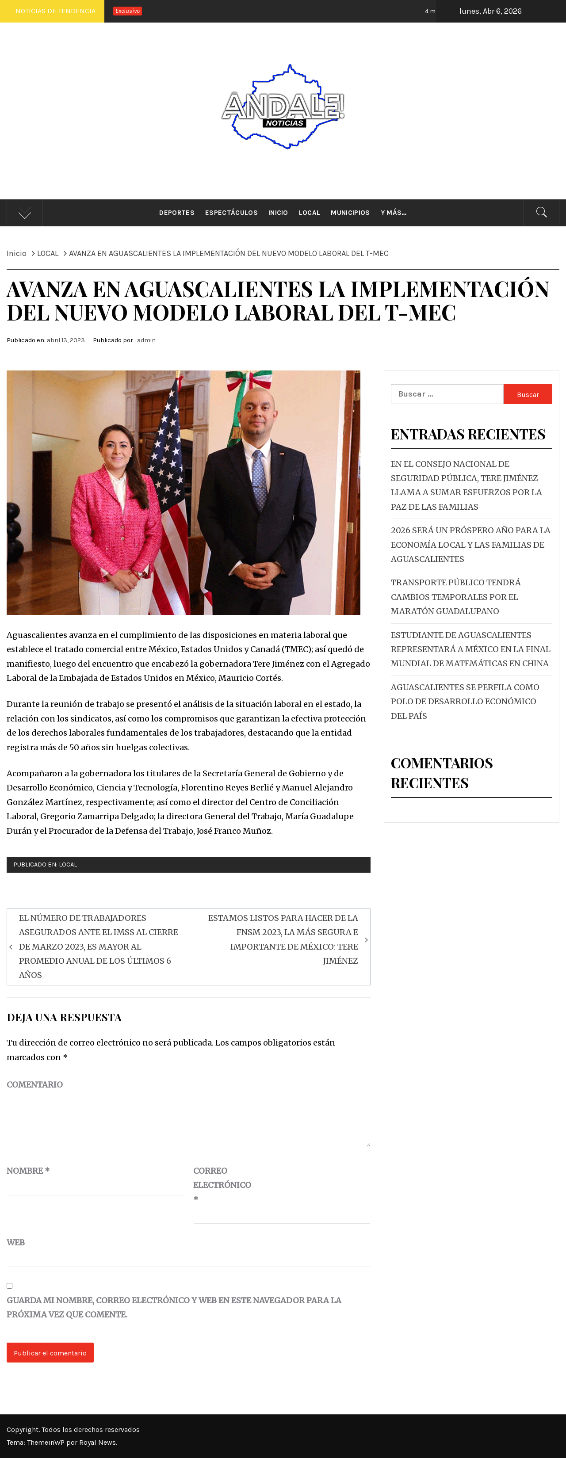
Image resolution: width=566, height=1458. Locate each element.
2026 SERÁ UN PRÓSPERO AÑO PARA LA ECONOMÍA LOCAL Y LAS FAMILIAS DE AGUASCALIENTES (471, 544)
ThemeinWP (46, 1442)
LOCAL (68, 864)
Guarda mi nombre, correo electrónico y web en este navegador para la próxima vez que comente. (174, 1307)
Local (310, 213)
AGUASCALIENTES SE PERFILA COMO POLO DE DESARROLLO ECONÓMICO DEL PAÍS (465, 701)
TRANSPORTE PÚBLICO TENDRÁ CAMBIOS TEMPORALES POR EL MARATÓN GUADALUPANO (456, 596)
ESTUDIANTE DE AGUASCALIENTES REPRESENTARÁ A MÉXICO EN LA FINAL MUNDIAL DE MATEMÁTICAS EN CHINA (471, 649)
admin (146, 340)
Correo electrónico (215, 1185)
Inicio (278, 213)
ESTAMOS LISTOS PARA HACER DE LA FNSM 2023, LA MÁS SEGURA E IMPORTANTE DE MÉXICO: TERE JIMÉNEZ (283, 939)
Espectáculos (231, 213)
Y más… (394, 213)
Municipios (350, 213)
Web (16, 1242)
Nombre (28, 1171)
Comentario (35, 1085)
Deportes (177, 213)
